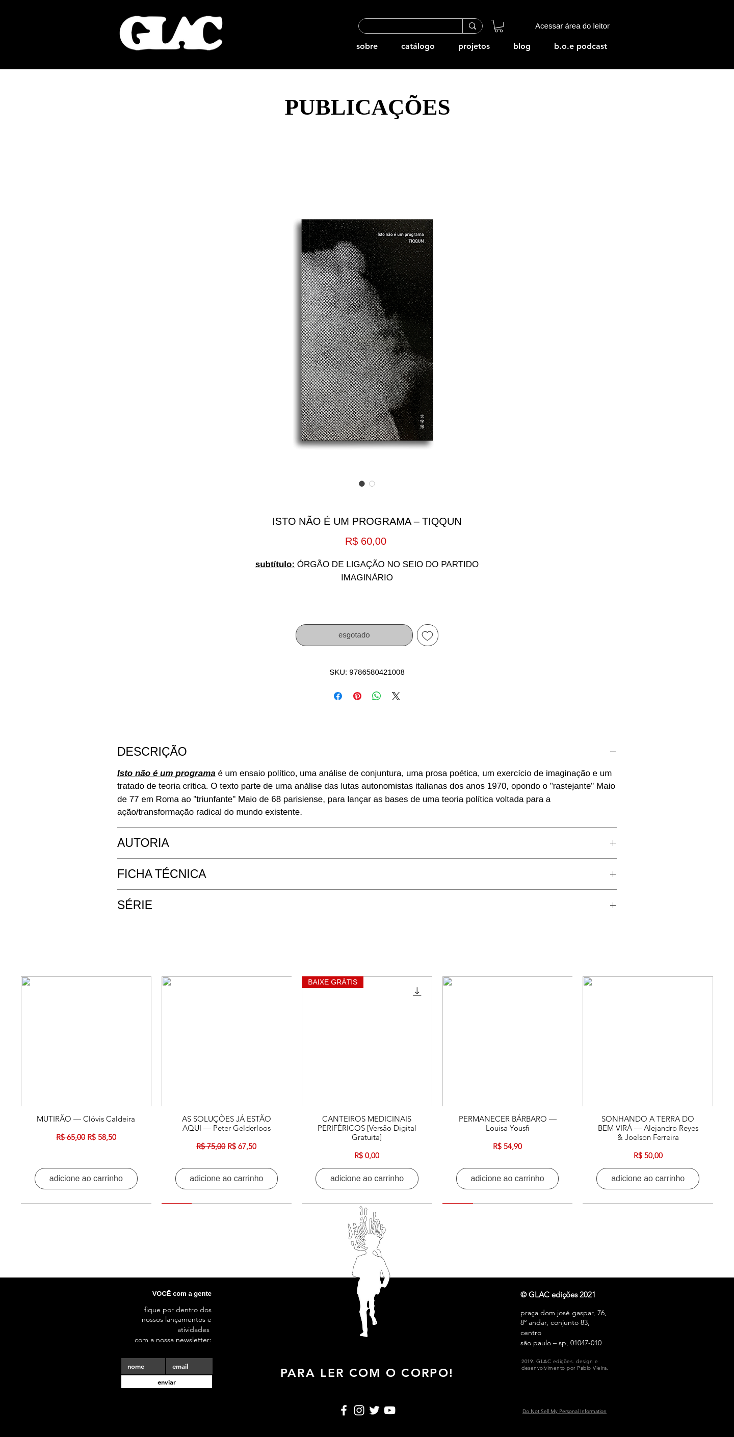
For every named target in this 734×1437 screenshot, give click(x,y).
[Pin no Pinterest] (357, 696)
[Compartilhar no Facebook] (338, 696)
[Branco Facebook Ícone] (344, 1410)
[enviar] (166, 1381)
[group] (367, 1090)
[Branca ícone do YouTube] (390, 1410)
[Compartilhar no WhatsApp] (377, 696)
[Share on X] (396, 696)
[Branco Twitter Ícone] (374, 1410)
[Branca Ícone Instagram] (359, 1410)
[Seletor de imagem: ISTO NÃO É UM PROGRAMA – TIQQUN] (362, 483)
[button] (498, 26)
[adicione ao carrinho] (86, 1178)
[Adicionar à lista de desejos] (428, 635)
